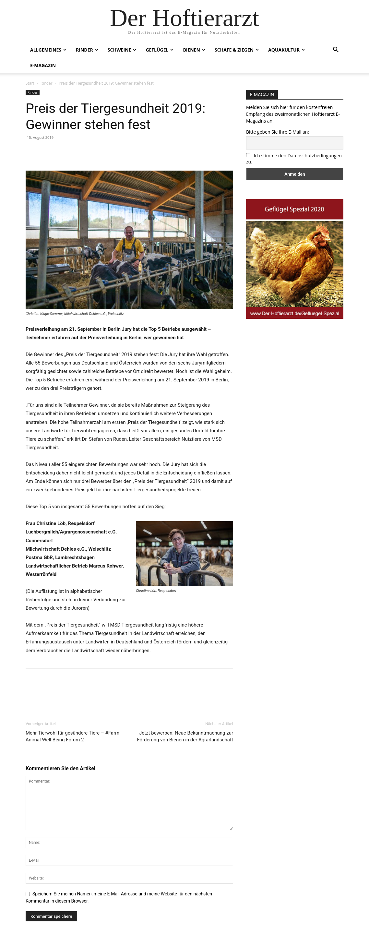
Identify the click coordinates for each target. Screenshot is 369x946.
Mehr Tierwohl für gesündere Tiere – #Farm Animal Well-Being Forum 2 (72, 736)
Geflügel (159, 50)
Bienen (194, 50)
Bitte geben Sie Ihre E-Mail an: (277, 132)
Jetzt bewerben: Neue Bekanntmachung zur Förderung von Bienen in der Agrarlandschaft (185, 736)
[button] (335, 50)
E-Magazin (43, 65)
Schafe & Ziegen (237, 50)
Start (30, 83)
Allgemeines (48, 50)
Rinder (87, 50)
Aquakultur (286, 50)
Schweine (122, 50)
